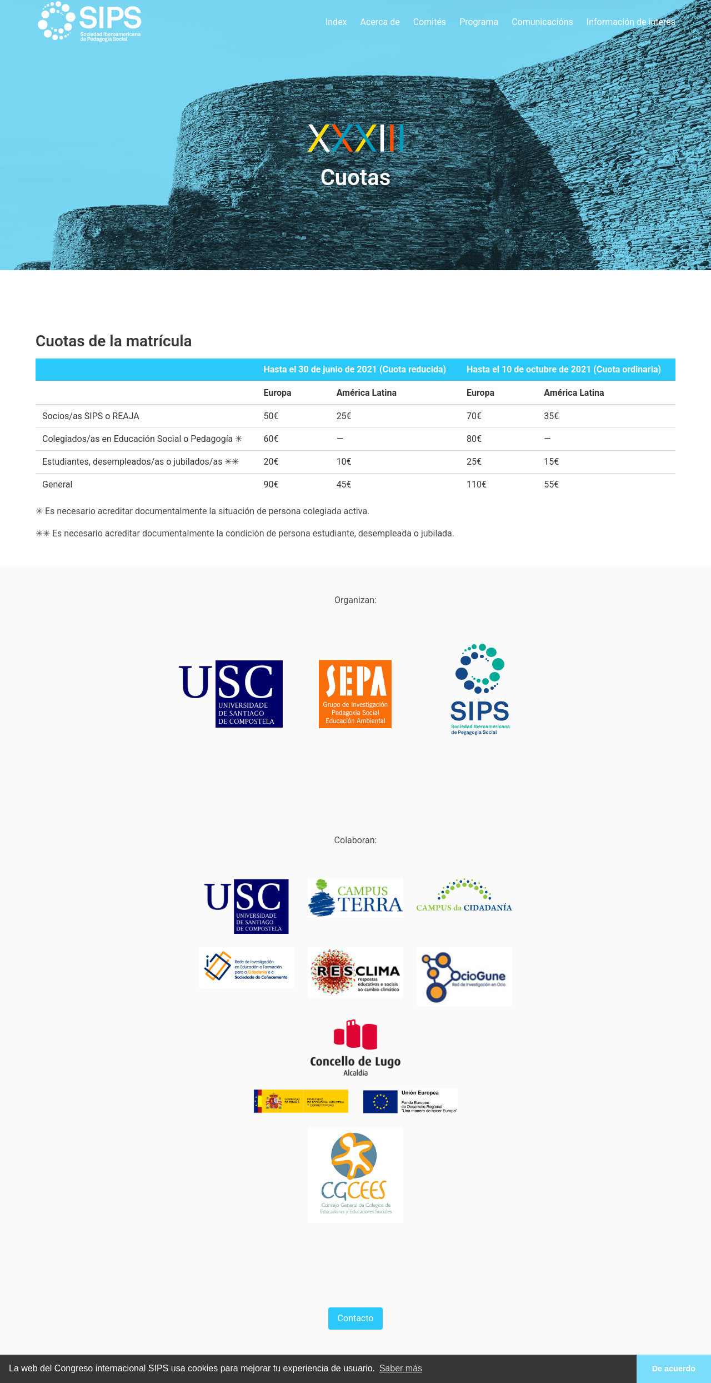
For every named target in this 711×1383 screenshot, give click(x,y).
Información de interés (631, 22)
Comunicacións (542, 22)
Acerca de (380, 22)
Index (336, 22)
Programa (478, 22)
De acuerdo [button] (673, 1368)
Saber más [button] (400, 1368)
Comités (429, 22)
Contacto (356, 1318)
